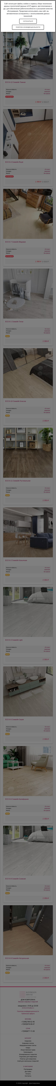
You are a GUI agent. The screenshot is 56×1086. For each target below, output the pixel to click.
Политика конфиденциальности (28, 27)
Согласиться (28, 21)
